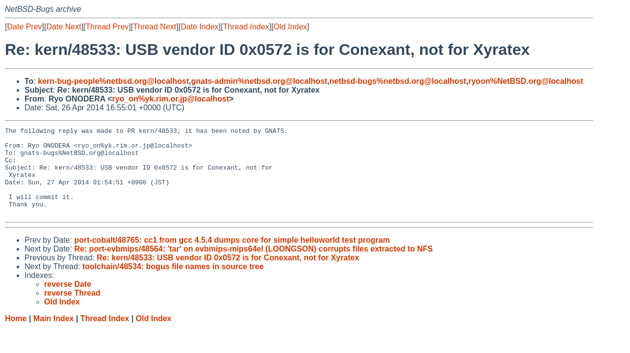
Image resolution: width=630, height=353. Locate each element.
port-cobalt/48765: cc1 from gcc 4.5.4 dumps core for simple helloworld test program (232, 257)
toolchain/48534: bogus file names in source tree (173, 284)
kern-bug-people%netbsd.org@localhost (113, 81)
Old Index (290, 27)
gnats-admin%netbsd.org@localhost (259, 81)
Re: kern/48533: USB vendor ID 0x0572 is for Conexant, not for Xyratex (228, 275)
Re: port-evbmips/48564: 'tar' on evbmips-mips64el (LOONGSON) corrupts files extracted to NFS (253, 266)
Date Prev (24, 27)
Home (15, 336)
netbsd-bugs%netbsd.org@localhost (397, 81)
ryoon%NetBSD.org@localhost (525, 81)
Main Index (53, 336)
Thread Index (246, 27)
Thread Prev (107, 27)
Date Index (199, 27)
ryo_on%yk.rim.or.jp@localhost (170, 99)
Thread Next (154, 27)
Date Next (63, 27)
